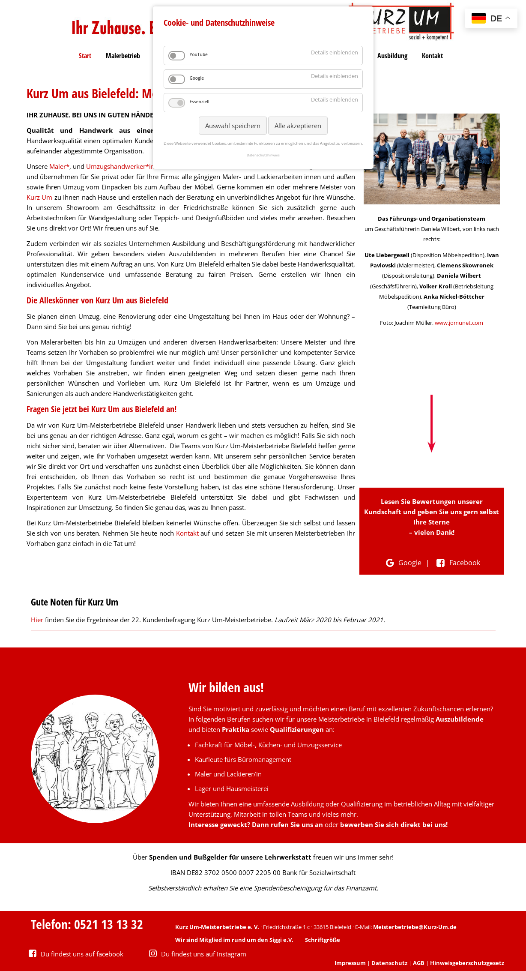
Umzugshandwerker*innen (126, 166)
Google (402, 563)
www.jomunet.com (459, 323)
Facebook (457, 563)
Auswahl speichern (232, 125)
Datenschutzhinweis (263, 155)
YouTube (199, 54)
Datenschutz (389, 963)
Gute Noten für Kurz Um (74, 601)
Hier (38, 619)
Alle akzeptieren (298, 125)
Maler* (59, 166)
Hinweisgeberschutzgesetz (467, 963)
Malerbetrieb (123, 55)
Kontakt (432, 55)
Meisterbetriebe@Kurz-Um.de (415, 927)
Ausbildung (392, 55)
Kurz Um (40, 197)
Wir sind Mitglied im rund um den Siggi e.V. (234, 940)
